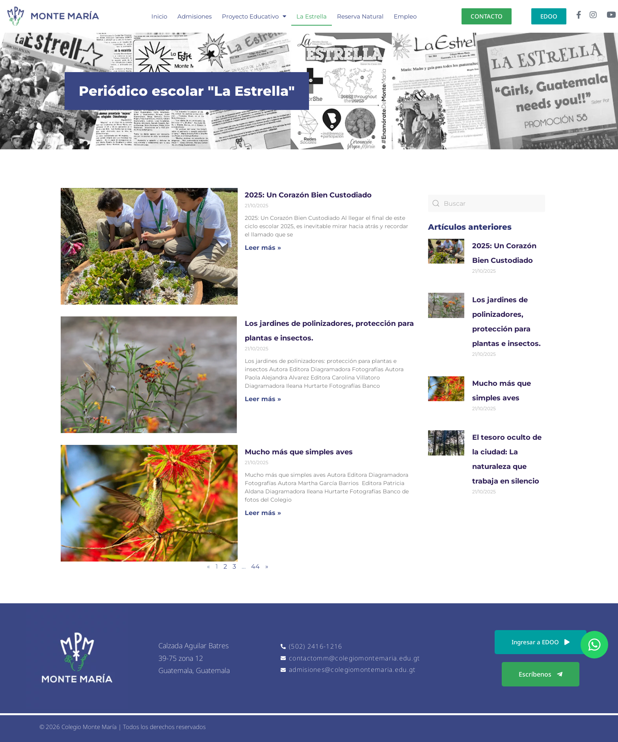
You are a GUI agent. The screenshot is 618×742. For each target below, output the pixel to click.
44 (255, 566)
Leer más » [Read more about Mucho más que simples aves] (263, 513)
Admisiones (194, 16)
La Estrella (311, 16)
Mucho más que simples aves (301, 452)
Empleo (405, 16)
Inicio (159, 16)
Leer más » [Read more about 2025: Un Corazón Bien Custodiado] (263, 247)
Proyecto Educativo (254, 16)
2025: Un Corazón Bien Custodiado (308, 195)
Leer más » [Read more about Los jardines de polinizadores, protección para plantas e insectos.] (263, 399)
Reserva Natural (360, 16)
